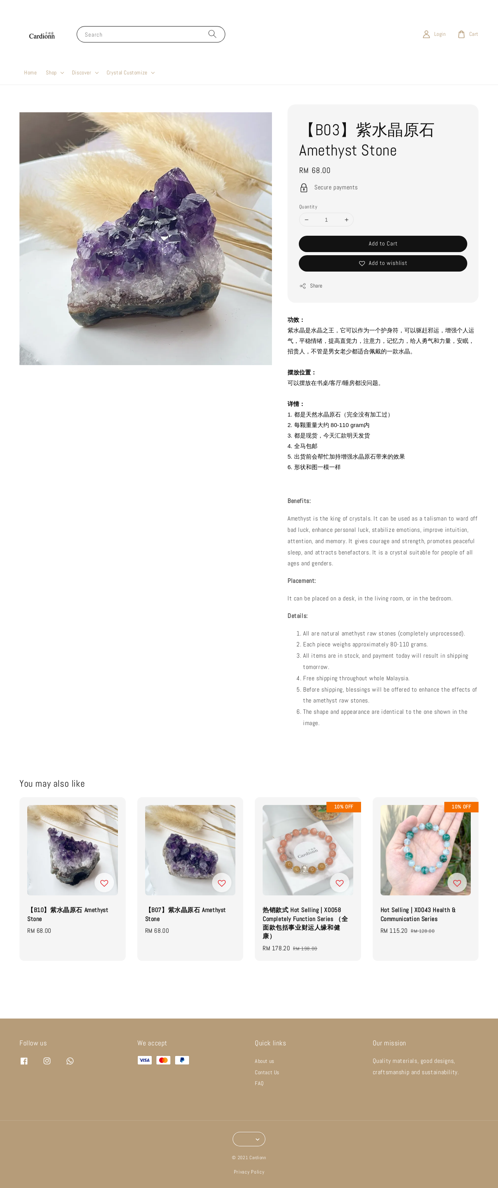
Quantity (308, 206)
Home (30, 72)
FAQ (259, 1083)
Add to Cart (383, 243)
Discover (81, 72)
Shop (51, 72)
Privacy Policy (249, 1172)
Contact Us (267, 1072)
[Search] (212, 34)
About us (264, 1060)
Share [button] (311, 285)
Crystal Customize (127, 72)
